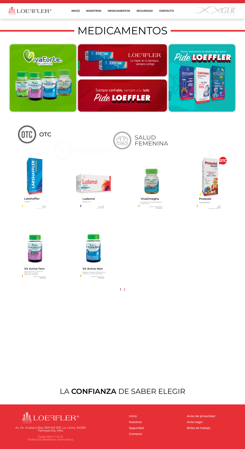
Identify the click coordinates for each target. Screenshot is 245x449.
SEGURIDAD (144, 10)
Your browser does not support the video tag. (122, 337)
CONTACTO (166, 10)
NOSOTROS (93, 10)
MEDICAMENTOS (119, 10)
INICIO (75, 10)
